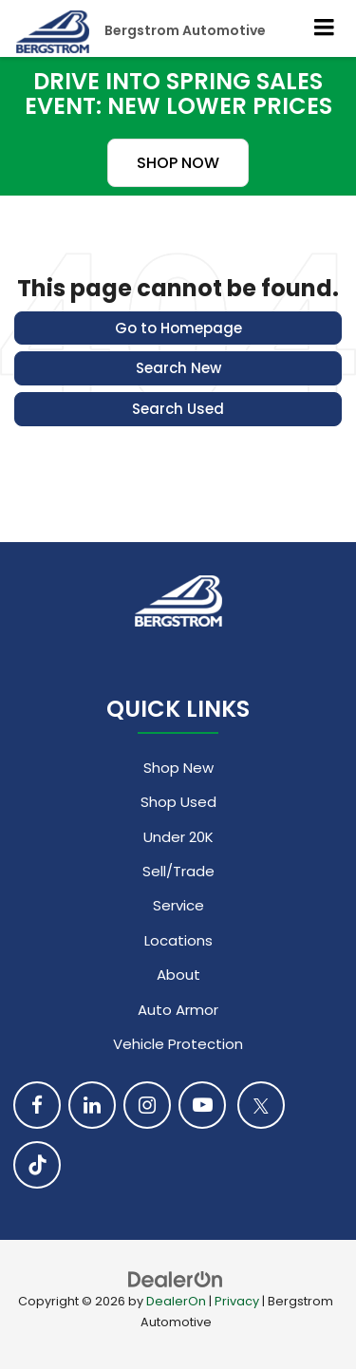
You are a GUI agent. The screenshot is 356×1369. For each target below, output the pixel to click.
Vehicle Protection (178, 1044)
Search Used (178, 409)
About (178, 975)
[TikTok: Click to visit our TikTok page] (37, 1165)
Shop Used (178, 802)
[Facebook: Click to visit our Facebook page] (37, 1105)
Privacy (237, 1301)
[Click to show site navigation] (324, 28)
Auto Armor (178, 1010)
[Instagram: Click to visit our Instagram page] (147, 1105)
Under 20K (178, 837)
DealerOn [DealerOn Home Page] (176, 1301)
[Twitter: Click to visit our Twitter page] (261, 1105)
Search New (178, 368)
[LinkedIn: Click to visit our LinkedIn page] (92, 1105)
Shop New (178, 768)
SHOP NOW (178, 163)
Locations (178, 940)
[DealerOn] (175, 1278)
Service (178, 905)
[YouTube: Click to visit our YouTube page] (202, 1105)
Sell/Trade (178, 871)
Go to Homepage (178, 328)
